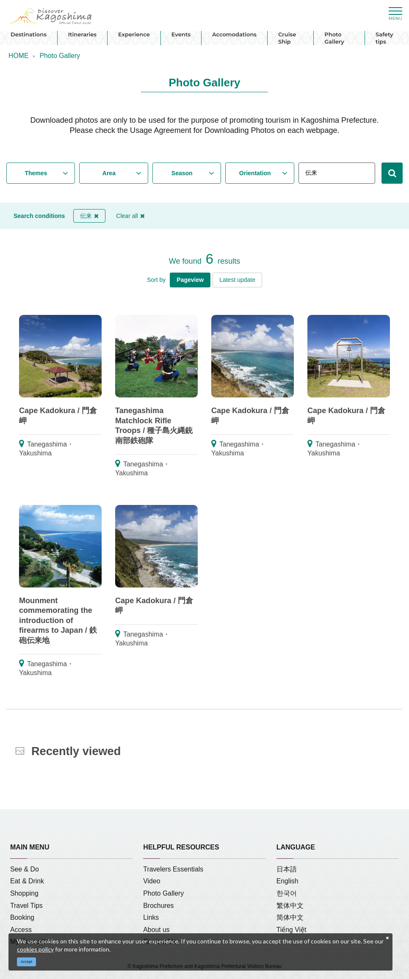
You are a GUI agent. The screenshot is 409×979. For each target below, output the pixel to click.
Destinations (29, 34)
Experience (134, 34)
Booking (22, 917)
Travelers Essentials (173, 869)
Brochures (158, 905)
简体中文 (290, 917)
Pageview (190, 279)
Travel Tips (26, 905)
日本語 (286, 869)
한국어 (286, 893)
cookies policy (35, 949)
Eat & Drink (27, 881)
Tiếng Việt (291, 929)
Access (21, 929)
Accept (27, 962)
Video (151, 881)
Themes (36, 173)
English (287, 881)
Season (182, 173)
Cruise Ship (287, 38)
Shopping (24, 893)
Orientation (255, 173)
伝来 (89, 216)
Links (151, 917)
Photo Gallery (334, 38)
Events (181, 34)
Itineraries (82, 34)
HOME (18, 55)
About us (156, 929)
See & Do (24, 869)
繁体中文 (290, 905)
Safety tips (384, 38)
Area (109, 173)
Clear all (130, 216)
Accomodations (234, 34)
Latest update (237, 279)
